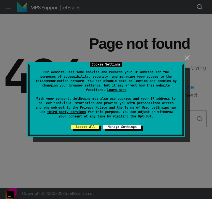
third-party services (66, 112)
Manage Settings (122, 127)
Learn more (116, 90)
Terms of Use (136, 107)
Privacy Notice (93, 107)
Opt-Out (145, 116)
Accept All (85, 127)
